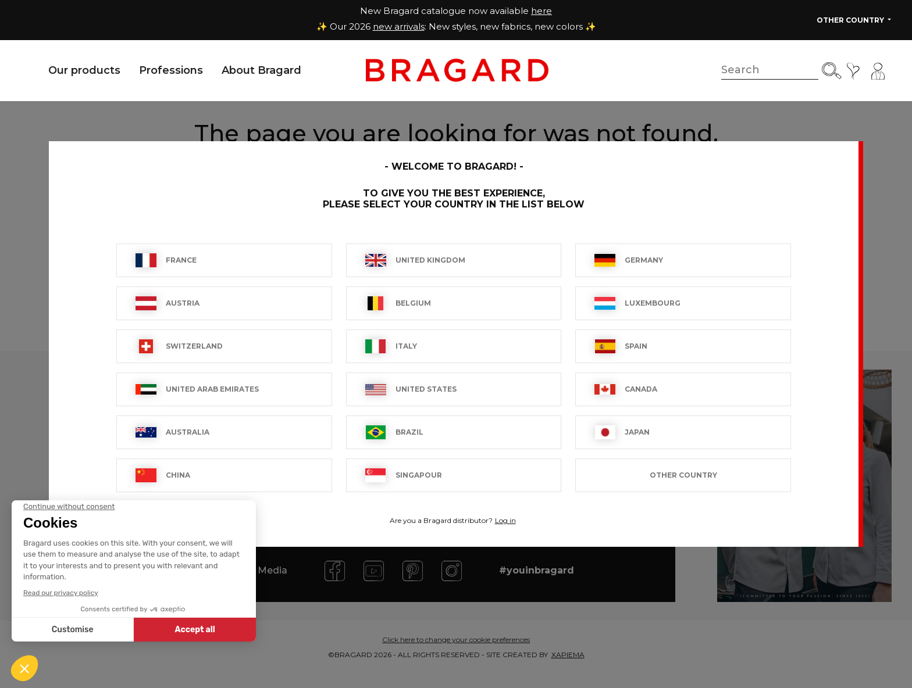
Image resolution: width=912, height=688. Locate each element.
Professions (171, 70)
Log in (505, 520)
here (541, 10)
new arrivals (399, 26)
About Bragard (261, 70)
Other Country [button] (851, 20)
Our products (84, 70)
